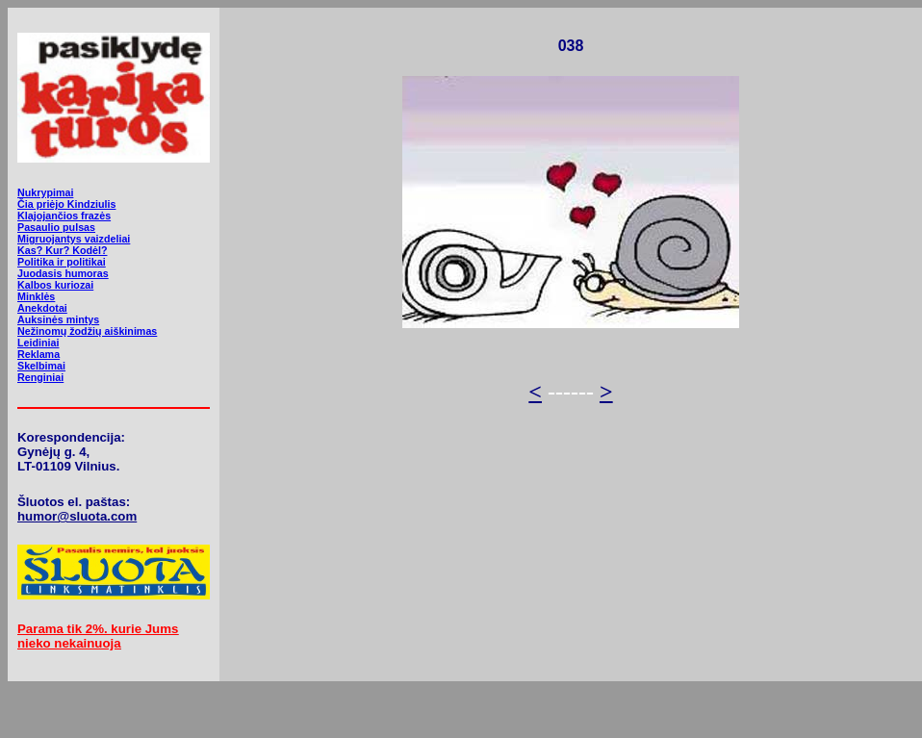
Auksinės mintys (58, 319)
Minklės (36, 296)
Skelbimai (41, 365)
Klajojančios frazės (64, 215)
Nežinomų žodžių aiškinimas (87, 331)
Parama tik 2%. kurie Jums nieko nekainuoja (97, 636)
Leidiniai (38, 342)
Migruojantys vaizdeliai (73, 238)
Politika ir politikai (61, 261)
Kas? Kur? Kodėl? (62, 250)
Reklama (38, 354)
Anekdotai (42, 308)
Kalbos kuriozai (55, 285)
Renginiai (40, 377)
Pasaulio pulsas (56, 227)
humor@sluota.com (77, 516)
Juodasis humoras (63, 273)
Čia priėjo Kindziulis (66, 204)
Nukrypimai (45, 192)
